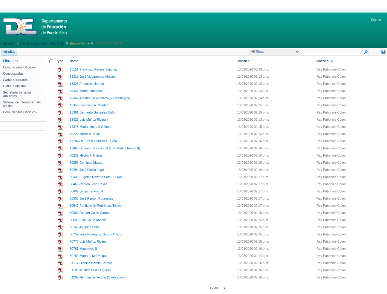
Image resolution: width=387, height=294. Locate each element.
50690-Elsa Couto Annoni (88, 220)
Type (59, 61)
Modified (243, 61)
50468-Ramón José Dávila (88, 184)
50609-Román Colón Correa (90, 213)
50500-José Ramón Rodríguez (91, 198)
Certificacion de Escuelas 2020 (42, 43)
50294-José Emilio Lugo (87, 170)
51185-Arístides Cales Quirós (90, 270)
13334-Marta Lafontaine (86, 91)
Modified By (324, 61)
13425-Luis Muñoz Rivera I (89, 119)
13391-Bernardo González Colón (93, 112)
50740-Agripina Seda (85, 227)
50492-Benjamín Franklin (87, 191)
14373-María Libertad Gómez (90, 126)
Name (74, 61)
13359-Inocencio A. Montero (89, 105)
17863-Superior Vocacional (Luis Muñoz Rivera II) (105, 148)
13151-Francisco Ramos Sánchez (94, 69)
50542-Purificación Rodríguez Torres (95, 205)
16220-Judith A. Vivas (85, 134)
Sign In (376, 20)
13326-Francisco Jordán (87, 83)
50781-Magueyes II (83, 248)
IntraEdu (9, 43)
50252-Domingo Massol (86, 162)
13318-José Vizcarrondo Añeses (92, 76)
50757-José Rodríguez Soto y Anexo (96, 234)
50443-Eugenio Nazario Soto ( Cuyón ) (97, 177)
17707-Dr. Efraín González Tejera (93, 141)
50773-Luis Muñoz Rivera (88, 241)
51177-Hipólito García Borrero (91, 263)
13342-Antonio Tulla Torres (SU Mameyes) (100, 98)
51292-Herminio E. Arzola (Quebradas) (97, 277)
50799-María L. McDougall (88, 256)
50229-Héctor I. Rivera (86, 155)
